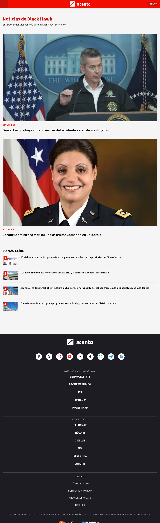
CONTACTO (80, 465)
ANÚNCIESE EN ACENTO (80, 486)
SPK (80, 437)
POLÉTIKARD (80, 397)
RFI (80, 381)
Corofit (80, 453)
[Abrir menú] (4, 4)
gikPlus (80, 429)
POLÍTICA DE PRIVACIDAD (80, 479)
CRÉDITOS (80, 494)
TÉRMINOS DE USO (80, 472)
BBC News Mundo (80, 373)
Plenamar (80, 414)
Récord (80, 422)
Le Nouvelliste (80, 366)
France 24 (80, 389)
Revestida (80, 445)
